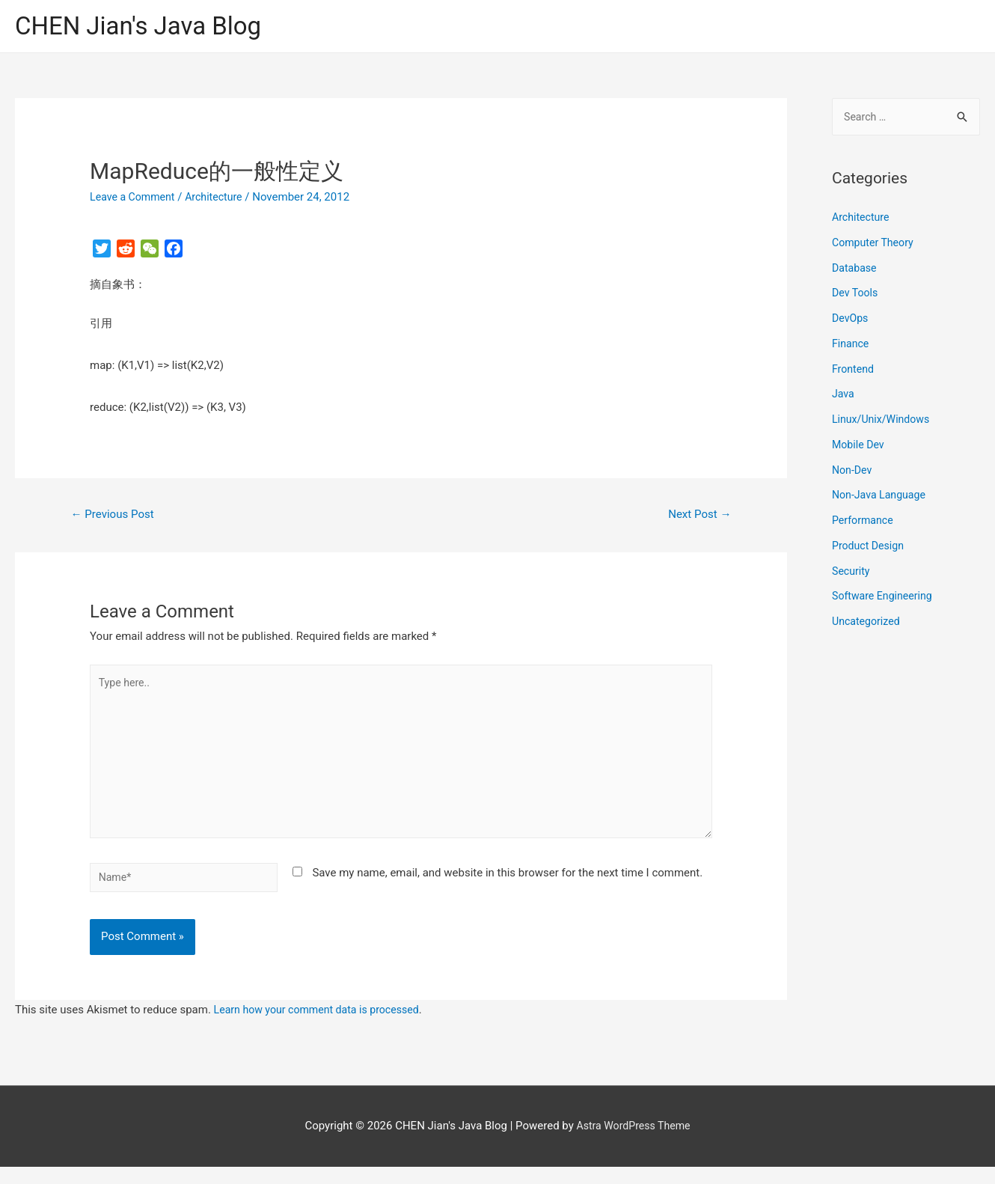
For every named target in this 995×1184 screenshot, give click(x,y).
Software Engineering (885, 599)
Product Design (870, 548)
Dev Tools (856, 296)
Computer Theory (875, 245)
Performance (864, 524)
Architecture (220, 198)
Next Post (697, 516)
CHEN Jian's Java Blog (146, 26)
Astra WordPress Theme (633, 1143)
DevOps (851, 322)
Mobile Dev (859, 447)
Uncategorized (868, 625)
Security (852, 574)
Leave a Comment (135, 198)
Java (844, 397)
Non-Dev (853, 473)
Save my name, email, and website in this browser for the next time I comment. (507, 887)
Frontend (854, 372)
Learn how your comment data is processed (323, 1027)
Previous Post (116, 516)
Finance (851, 346)
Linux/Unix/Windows (883, 423)
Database (855, 271)
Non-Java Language (881, 498)
